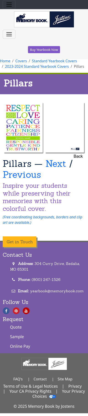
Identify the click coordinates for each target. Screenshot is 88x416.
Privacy (75, 386)
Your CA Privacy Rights (31, 391)
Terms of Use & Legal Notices (30, 386)
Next (55, 163)
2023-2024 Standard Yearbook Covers (37, 66)
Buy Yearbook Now (44, 49)
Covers (21, 60)
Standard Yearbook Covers (54, 60)
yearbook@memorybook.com (57, 291)
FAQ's (18, 379)
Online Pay (20, 346)
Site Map (65, 379)
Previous (22, 174)
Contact (40, 379)
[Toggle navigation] (9, 4)
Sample (17, 336)
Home (5, 60)
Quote (16, 327)
